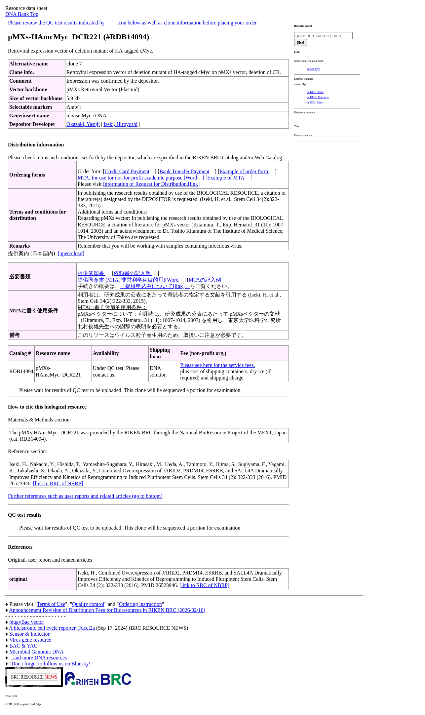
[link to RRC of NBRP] (58, 483)
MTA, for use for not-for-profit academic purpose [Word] (141, 177)
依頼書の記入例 (133, 273)
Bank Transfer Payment (185, 171)
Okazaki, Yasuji (83, 124)
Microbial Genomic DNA (36, 652)
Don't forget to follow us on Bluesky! (51, 663)
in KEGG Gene (315, 92)
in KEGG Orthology (318, 97)
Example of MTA (226, 177)
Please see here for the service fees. (217, 365)
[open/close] (71, 253)
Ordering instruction (140, 604)
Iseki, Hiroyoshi (120, 124)
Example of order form (244, 171)
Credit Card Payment (127, 171)
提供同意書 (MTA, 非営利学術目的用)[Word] (132, 280)
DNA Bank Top (21, 14)
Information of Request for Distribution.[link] (151, 184)
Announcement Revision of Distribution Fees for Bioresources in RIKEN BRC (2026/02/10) (107, 610)
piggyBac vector (26, 622)
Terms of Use (51, 604)
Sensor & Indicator (29, 634)
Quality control (88, 604)
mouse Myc (313, 68)
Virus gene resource (30, 640)
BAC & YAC (23, 646)
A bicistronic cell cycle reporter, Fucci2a (52, 628)
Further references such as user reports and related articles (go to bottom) (85, 496)
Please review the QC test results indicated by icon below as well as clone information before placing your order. (133, 22)
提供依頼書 (91, 273)
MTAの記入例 (205, 280)
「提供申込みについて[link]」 (155, 286)
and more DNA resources (40, 657)
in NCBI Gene (315, 102)
